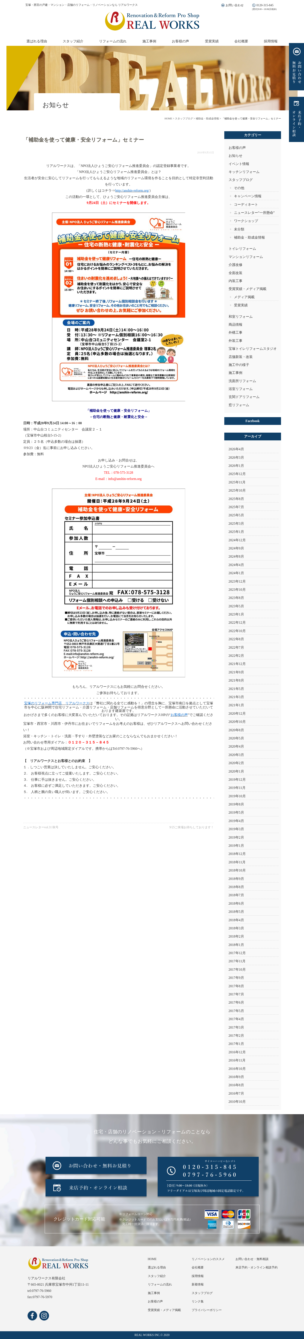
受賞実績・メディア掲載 (247, 289)
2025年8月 (236, 499)
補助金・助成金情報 (249, 237)
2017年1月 (236, 1044)
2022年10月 (237, 631)
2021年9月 (236, 672)
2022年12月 (237, 622)
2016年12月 (237, 1052)
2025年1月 (236, 532)
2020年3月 (236, 755)
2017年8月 (236, 986)
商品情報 (235, 324)
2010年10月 (237, 1101)
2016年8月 (236, 1085)
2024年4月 (236, 565)
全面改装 (235, 273)
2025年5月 (236, 515)
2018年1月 (236, 945)
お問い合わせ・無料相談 (252, 1259)
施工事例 (149, 41)
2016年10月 (237, 1069)
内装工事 (235, 281)
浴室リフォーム (241, 389)
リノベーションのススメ (208, 1259)
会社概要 (241, 41)
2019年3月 (236, 829)
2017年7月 (236, 994)
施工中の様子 (239, 365)
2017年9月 (236, 978)
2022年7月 (236, 647)
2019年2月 (236, 837)
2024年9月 (236, 548)
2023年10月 (237, 589)
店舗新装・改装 (241, 357)
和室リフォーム (241, 316)
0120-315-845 (265, 5)
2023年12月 (237, 581)
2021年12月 (237, 664)
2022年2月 (236, 655)
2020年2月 (236, 763)
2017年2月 (236, 1035)
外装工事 (235, 340)
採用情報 (271, 41)
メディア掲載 (244, 297)
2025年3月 (236, 523)
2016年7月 (236, 1093)
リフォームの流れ (113, 41)
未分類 (239, 229)
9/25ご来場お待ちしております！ (192, 827)
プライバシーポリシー (207, 1310)
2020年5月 (236, 738)
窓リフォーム (239, 405)
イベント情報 (239, 164)
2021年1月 (236, 705)
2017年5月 (236, 1011)
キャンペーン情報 (247, 196)
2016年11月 (237, 1060)
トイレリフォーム (242, 248)
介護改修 (235, 265)
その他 (239, 188)
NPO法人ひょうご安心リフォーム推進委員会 (115, 166)
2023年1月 (236, 614)
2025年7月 (236, 507)
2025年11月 (237, 482)
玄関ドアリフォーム (244, 397)
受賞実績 (212, 41)
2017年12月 (237, 953)
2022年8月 (236, 639)
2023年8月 (236, 598)
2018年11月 (237, 862)
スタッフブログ (241, 180)
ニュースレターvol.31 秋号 (41, 827)
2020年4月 (236, 746)
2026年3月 (236, 457)
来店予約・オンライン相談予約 (256, 1267)
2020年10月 (237, 721)
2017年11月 (237, 961)
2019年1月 (236, 845)
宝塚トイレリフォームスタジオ (253, 348)
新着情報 (198, 1284)
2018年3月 (236, 928)
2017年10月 (237, 969)
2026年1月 (236, 465)
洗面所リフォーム (242, 381)
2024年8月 (236, 556)
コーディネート (246, 204)
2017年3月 (236, 1027)
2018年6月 (236, 903)
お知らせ (235, 155)
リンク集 (198, 1301)
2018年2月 (236, 936)
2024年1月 (236, 573)
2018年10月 (237, 870)
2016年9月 (236, 1077)
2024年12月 (237, 540)
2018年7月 (236, 895)
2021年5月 (236, 689)
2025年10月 (237, 490)
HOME (152, 1259)
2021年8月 (236, 680)
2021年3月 (236, 697)
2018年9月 (236, 879)
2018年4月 (236, 920)
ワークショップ (246, 221)
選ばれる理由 (36, 41)
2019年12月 (237, 779)
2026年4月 (236, 449)
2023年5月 (236, 606)
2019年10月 (237, 796)
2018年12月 (237, 854)
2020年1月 (236, 771)
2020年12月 (237, 713)
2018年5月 (236, 911)
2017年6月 (236, 1002)
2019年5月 (236, 812)
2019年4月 (236, 821)
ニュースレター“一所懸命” (254, 212)
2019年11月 (237, 788)
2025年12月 (237, 474)
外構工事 (235, 332)
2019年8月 (236, 804)
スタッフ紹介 (73, 41)
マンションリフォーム (246, 257)
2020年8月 (236, 730)
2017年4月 (236, 1019)
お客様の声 (180, 41)
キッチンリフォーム (244, 172)
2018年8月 (236, 887)
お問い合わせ (235, 5)
